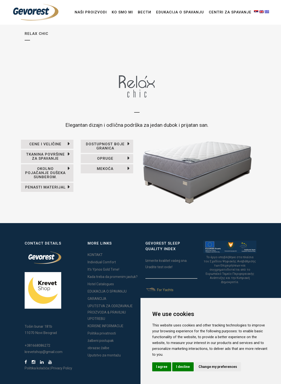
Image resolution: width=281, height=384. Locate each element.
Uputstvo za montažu (104, 355)
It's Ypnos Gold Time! (103, 269)
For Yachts (159, 290)
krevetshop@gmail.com (43, 352)
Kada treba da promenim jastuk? (113, 277)
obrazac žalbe (98, 348)
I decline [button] (183, 367)
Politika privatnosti (102, 333)
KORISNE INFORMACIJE (105, 326)
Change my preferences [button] (218, 367)
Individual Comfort (102, 262)
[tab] (47, 144)
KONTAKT (95, 255)
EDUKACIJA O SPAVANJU (107, 291)
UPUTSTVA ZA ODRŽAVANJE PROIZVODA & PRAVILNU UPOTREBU (110, 312)
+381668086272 (37, 345)
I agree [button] (161, 367)
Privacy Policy (61, 368)
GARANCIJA (97, 299)
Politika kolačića (37, 368)
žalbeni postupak (101, 341)
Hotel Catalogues (101, 284)
